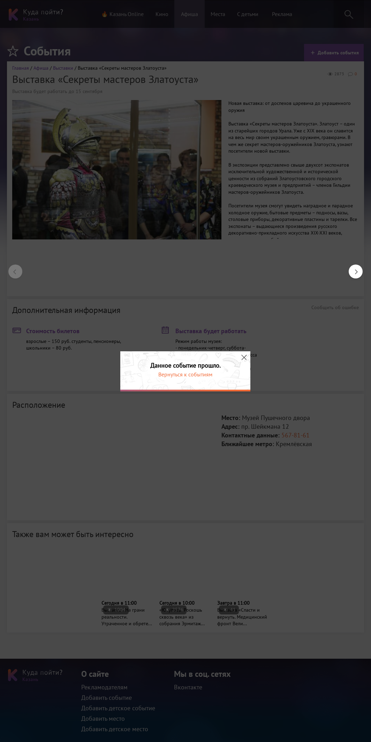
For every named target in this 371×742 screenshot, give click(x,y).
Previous (11, 268)
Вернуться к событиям (185, 374)
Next (352, 268)
